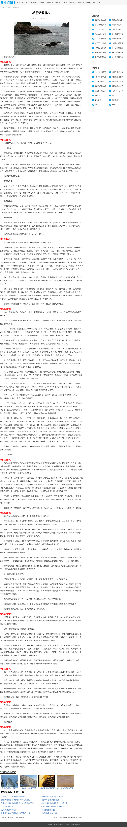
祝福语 (88, 2)
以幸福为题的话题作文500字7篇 (54, 803)
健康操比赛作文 (117, 39)
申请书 (42, 2)
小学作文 (25, 2)
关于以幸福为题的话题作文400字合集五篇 (17, 803)
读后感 (64, 2)
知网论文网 (61, 824)
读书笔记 (81, 2)
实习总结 (34, 2)
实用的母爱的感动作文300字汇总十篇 (15, 800)
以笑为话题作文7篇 (8, 810)
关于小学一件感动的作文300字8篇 (70, 817)
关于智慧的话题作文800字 (15, 817)
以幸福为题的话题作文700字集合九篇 (15, 813)
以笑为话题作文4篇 (49, 813)
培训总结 (115, 100)
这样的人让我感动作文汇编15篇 (13, 797)
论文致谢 (98, 100)
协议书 (97, 105)
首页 (18, 2)
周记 (113, 95)
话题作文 (16, 7)
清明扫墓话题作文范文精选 (53, 806)
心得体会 (72, 2)
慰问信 (97, 95)
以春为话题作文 (7, 806)
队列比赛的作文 (117, 25)
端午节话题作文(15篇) (51, 800)
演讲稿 (57, 2)
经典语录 (96, 2)
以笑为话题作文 (48, 810)
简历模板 (50, 2)
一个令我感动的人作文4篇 (52, 797)
